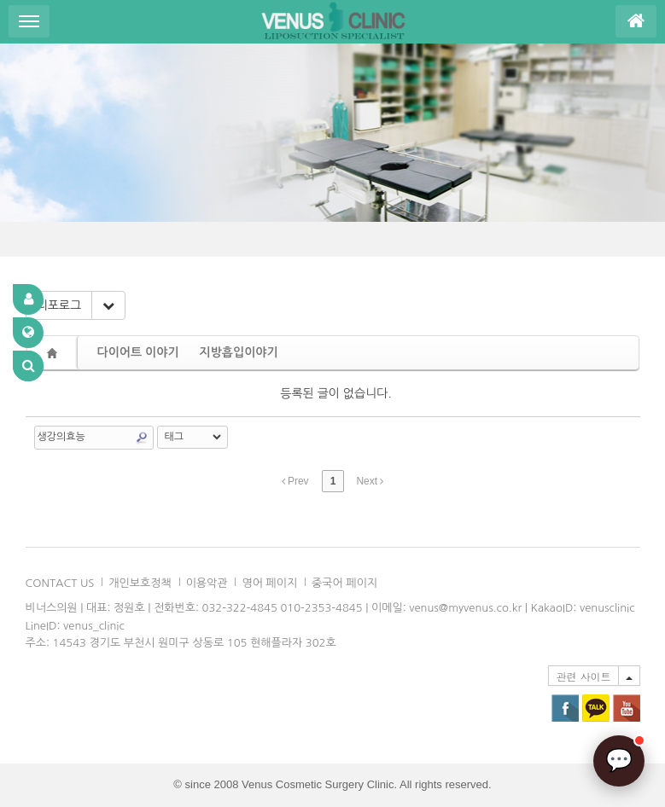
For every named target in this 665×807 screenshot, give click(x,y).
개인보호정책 (139, 583)
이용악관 (207, 583)
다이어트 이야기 (138, 352)
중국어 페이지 (344, 583)
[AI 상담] (619, 761)
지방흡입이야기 (239, 352)
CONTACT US (60, 583)
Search (142, 437)
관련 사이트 (583, 676)
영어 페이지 (269, 583)
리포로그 (59, 305)
